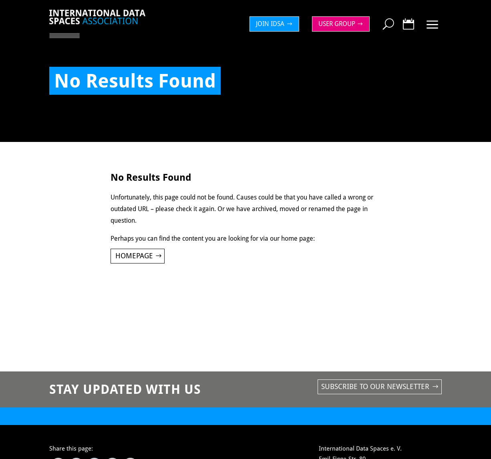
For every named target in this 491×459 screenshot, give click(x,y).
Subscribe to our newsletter (375, 386)
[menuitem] (276, 24)
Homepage (134, 255)
